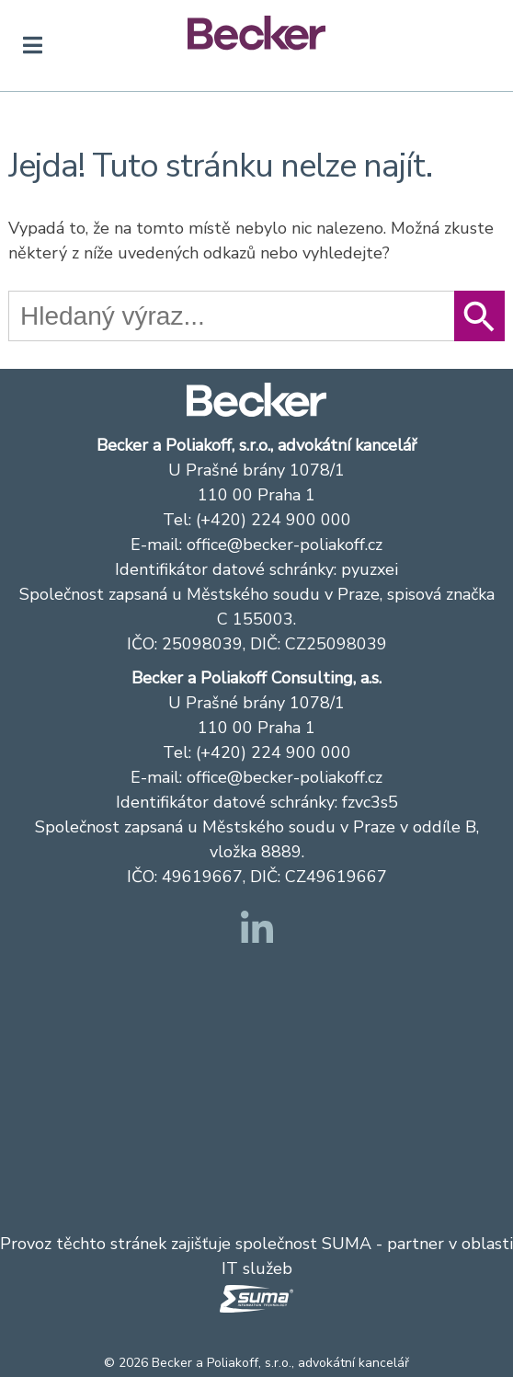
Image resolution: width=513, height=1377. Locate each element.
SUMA (346, 1244)
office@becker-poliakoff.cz (284, 545)
